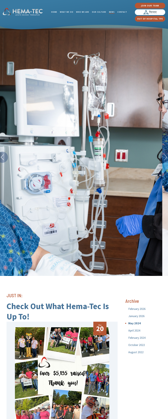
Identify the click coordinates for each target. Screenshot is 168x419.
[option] (84, 150)
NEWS (112, 12)
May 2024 (134, 323)
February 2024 (137, 338)
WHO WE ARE (82, 12)
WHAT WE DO (66, 12)
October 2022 (136, 345)
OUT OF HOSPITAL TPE (150, 18)
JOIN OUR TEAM (150, 5)
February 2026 (137, 309)
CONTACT (122, 12)
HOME (54, 12)
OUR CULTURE (99, 12)
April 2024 (134, 330)
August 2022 (136, 352)
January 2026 (136, 316)
